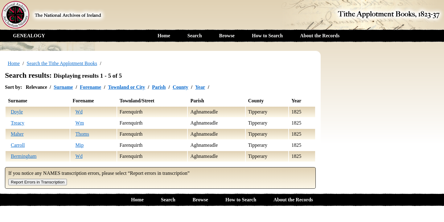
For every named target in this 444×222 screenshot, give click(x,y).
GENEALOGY (29, 35)
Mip (80, 145)
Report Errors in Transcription (37, 182)
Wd (79, 111)
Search (194, 35)
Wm (80, 122)
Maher (17, 134)
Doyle (17, 111)
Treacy (17, 122)
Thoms (82, 134)
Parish (159, 87)
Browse (227, 35)
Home (164, 35)
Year (200, 87)
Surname (63, 87)
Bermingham (24, 156)
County (180, 87)
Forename (90, 87)
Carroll (18, 145)
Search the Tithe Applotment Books (62, 63)
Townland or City (126, 87)
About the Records (319, 35)
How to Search (267, 35)
